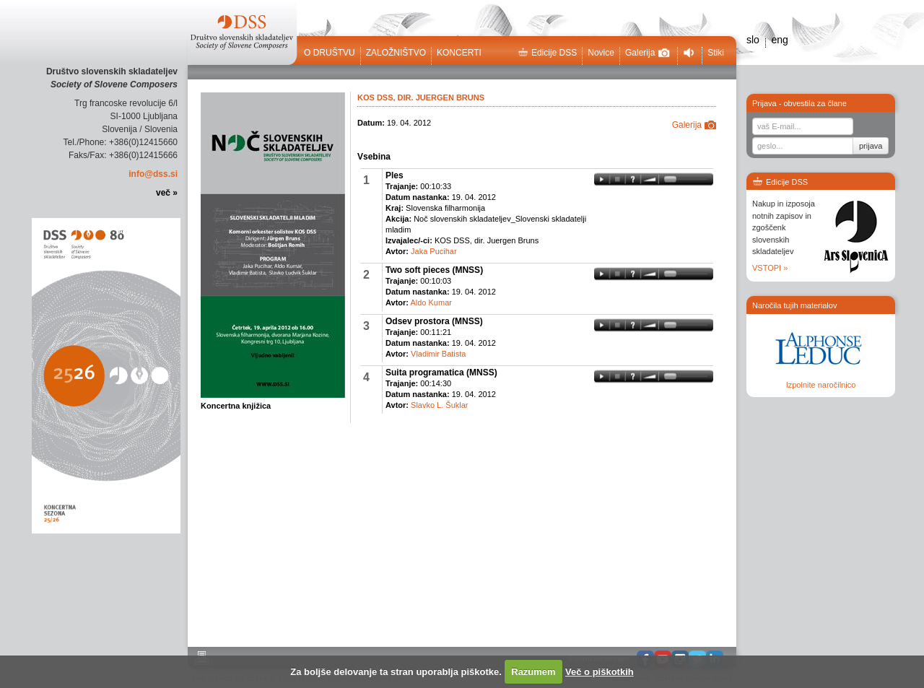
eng (779, 39)
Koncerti (459, 53)
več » (167, 193)
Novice (601, 53)
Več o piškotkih (599, 671)
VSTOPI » (770, 268)
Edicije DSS (547, 52)
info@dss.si (153, 174)
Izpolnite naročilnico (821, 384)
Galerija (647, 52)
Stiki (715, 53)
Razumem (533, 671)
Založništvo (396, 53)
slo (752, 39)
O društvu (329, 53)
